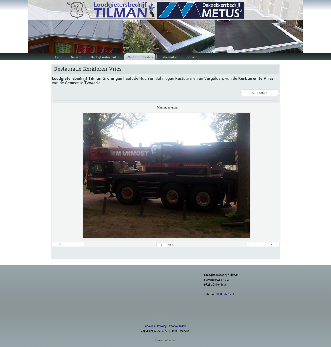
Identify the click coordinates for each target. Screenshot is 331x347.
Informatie (168, 57)
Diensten (76, 57)
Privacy (162, 326)
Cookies (150, 326)
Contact (190, 57)
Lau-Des (171, 340)
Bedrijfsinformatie (105, 57)
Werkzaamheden (140, 57)
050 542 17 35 (226, 294)
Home (57, 57)
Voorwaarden (177, 326)
